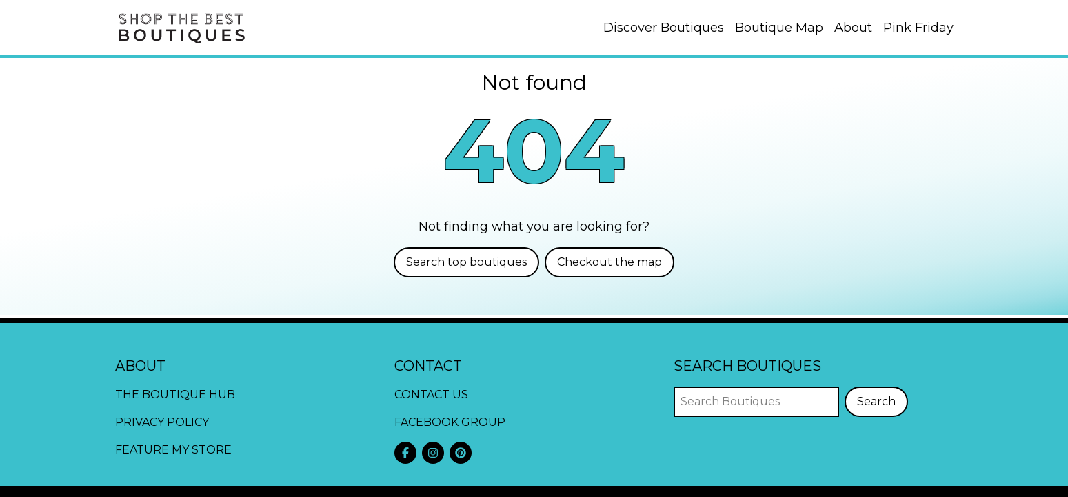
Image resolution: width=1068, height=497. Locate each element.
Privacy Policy (162, 422)
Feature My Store (173, 449)
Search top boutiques (466, 262)
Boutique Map (779, 27)
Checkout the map (609, 262)
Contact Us (431, 394)
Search (876, 401)
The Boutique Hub (175, 394)
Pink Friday (918, 27)
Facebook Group (449, 422)
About (853, 27)
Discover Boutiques (663, 27)
